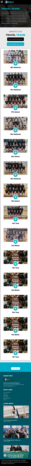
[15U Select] (15, 197)
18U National (15, 67)
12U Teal (15, 312)
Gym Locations (7, 392)
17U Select (15, 112)
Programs (5, 395)
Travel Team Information (10, 420)
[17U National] (15, 85)
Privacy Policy (11, 463)
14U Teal (15, 223)
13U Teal (15, 268)
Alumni (5, 399)
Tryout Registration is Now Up (11, 440)
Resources (5, 396)
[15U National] (15, 174)
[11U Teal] (15, 353)
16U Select (15, 156)
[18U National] (15, 63)
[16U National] (15, 130)
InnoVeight (4, 463)
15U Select (15, 201)
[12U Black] (15, 330)
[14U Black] (15, 241)
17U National (15, 90)
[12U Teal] (15, 308)
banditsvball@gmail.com (9, 386)
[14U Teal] (15, 219)
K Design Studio (17, 462)
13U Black (15, 290)
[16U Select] (15, 152)
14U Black (15, 246)
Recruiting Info (7, 398)
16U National (15, 134)
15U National (15, 179)
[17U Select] (15, 108)
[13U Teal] (15, 263)
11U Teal (15, 357)
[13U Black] (15, 286)
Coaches (5, 394)
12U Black (15, 335)
